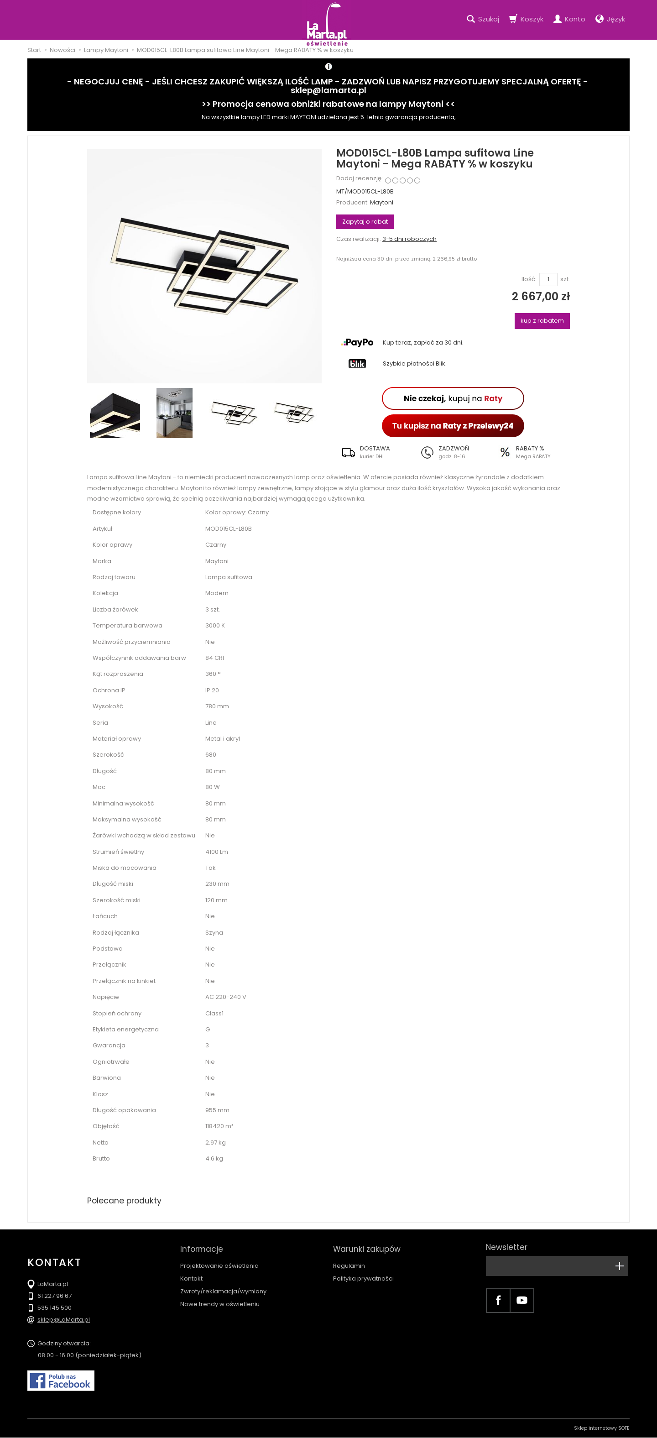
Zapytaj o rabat (365, 221)
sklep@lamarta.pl (328, 90)
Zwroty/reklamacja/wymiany (223, 1288)
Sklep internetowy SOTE (602, 1428)
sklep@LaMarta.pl (63, 1320)
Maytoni (381, 202)
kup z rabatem (542, 320)
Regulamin (349, 1262)
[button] (375, 452)
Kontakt (191, 1275)
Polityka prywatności (363, 1275)
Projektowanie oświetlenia (219, 1262)
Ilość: (529, 279)
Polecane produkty (125, 1200)
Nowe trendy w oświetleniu (220, 1301)
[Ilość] (548, 279)
